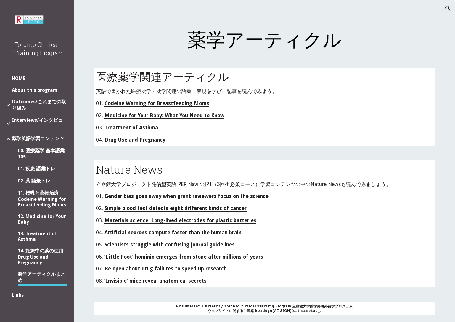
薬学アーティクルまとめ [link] (41, 277)
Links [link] (18, 295)
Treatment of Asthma (131, 128)
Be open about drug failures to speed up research (165, 269)
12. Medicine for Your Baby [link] (42, 219)
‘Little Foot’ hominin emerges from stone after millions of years (183, 257)
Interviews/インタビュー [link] (37, 123)
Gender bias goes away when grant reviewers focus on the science (186, 196)
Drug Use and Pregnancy (134, 140)
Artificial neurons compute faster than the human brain (173, 233)
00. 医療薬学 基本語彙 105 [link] (41, 154)
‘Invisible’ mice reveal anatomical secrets (155, 281)
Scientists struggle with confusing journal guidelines (169, 245)
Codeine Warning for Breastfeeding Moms (156, 103)
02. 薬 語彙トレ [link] (34, 181)
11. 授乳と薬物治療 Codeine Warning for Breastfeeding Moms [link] (42, 199)
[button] (448, 8)
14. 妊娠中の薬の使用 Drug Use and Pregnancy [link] (40, 256)
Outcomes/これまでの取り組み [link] (39, 105)
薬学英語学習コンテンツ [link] (38, 138)
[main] (264, 39)
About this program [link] (34, 90)
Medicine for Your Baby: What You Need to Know (164, 115)
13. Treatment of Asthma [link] (37, 236)
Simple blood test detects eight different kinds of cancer (175, 208)
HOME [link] (18, 78)
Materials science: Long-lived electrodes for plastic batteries (180, 220)
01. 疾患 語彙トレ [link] (36, 169)
